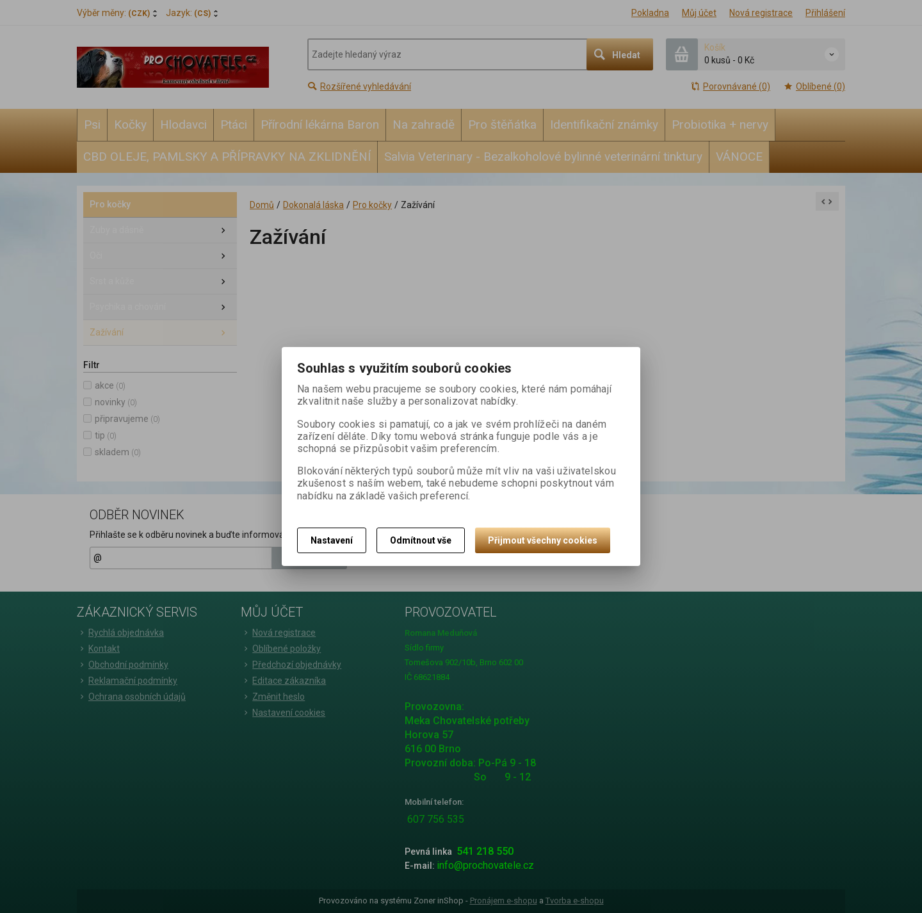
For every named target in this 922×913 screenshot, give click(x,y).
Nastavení (332, 540)
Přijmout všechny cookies (542, 540)
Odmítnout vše (420, 540)
